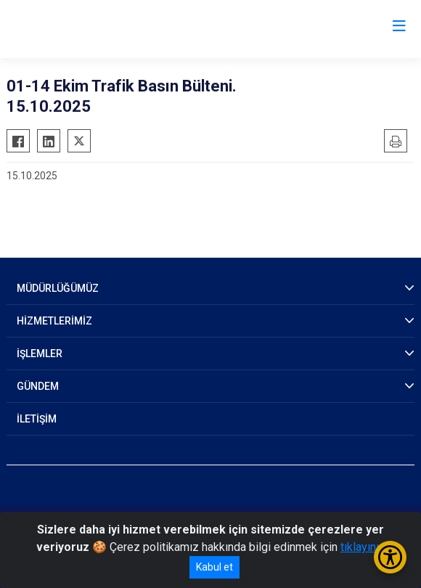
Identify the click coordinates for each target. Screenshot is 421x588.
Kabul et (214, 567)
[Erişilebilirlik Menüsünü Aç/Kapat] (390, 557)
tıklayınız (362, 547)
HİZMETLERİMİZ (54, 321)
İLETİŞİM (37, 419)
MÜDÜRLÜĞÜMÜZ (58, 288)
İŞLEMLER (39, 353)
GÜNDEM (38, 386)
